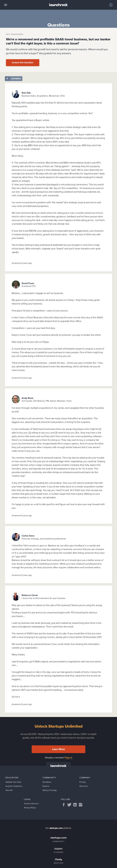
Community (49, 777)
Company (84, 777)
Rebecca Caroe (30, 595)
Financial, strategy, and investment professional (44, 538)
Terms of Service (31, 804)
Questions (47, 782)
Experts (46, 786)
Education (11, 777)
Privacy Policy (30, 808)
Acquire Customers (14, 786)
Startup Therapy (50, 790)
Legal (27, 799)
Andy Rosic (27, 398)
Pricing (82, 782)
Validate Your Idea (13, 782)
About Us (83, 786)
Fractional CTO (29, 286)
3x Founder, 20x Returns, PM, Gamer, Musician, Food (46, 401)
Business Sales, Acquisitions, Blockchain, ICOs (43, 96)
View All (9, 790)
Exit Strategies (14, 34)
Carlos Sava (28, 535)
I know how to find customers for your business (44, 598)
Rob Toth (26, 93)
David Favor (28, 283)
